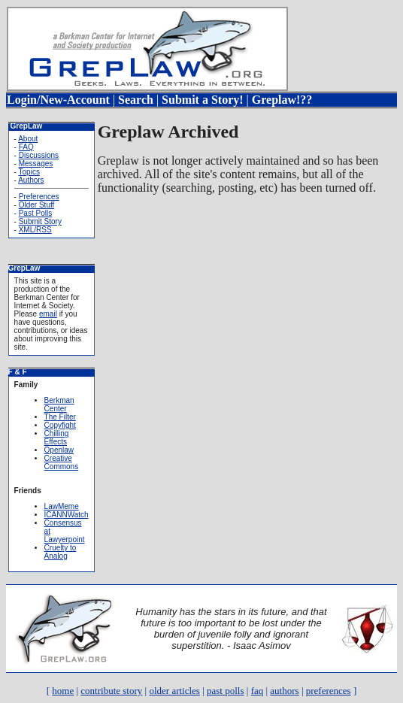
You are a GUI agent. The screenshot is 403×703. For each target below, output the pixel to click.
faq (257, 690)
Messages (36, 163)
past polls (225, 690)
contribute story (111, 690)
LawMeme (61, 506)
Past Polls (35, 213)
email (48, 314)
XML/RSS (35, 230)
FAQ (26, 147)
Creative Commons (61, 462)
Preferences (39, 196)
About (28, 139)
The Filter (60, 417)
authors (284, 690)
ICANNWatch (66, 515)
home (63, 690)
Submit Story (40, 221)
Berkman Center (59, 404)
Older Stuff (37, 205)
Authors (31, 180)
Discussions (39, 155)
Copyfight (60, 425)
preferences (328, 690)
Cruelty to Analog (60, 552)
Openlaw (59, 450)
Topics (29, 172)
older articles (174, 690)
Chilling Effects (56, 437)
